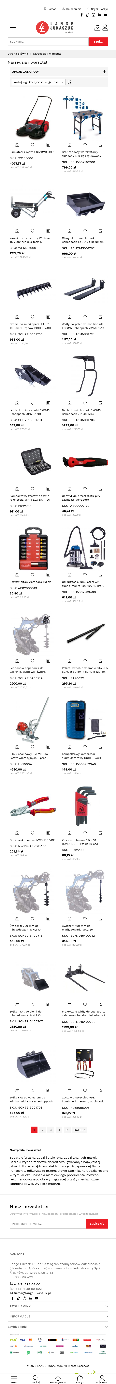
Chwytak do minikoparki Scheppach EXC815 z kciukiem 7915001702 (83, 241)
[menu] (13, 27)
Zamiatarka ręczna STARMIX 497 (32, 151)
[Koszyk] (97, 27)
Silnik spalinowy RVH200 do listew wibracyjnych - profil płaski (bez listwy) (29, 757)
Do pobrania (71, 8)
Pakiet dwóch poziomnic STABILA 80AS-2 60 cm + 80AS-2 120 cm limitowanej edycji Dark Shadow (85, 671)
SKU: (13, 158)
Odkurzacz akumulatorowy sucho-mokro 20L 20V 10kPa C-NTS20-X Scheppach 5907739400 (85, 585)
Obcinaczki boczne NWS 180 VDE (32, 840)
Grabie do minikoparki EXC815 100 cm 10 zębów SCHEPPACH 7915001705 (30, 327)
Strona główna (18, 53)
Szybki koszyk (97, 8)
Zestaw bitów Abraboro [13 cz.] (31, 581)
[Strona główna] (58, 1376)
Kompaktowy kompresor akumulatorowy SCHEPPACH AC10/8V (81, 757)
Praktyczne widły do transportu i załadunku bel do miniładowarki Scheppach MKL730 (84, 1015)
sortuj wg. (21, 82)
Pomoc (50, 8)
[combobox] (48, 41)
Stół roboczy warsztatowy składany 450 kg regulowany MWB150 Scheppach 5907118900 (84, 155)
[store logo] (54, 27)
